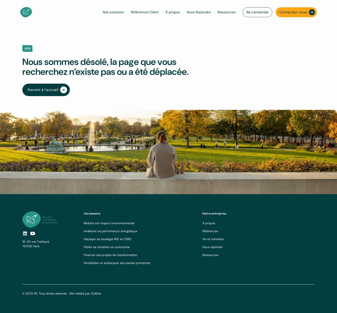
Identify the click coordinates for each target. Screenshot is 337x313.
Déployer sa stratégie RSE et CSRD (107, 239)
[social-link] (32, 233)
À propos (172, 12)
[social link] (25, 233)
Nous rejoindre (212, 247)
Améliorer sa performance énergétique (110, 231)
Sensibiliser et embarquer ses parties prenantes (117, 263)
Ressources (227, 12)
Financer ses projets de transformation (110, 255)
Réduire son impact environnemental (109, 223)
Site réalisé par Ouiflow (85, 293)
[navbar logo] (26, 12)
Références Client (145, 12)
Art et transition (213, 239)
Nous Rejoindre (199, 12)
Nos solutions (113, 12)
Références (210, 231)
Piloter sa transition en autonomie (107, 247)
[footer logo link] (40, 219)
